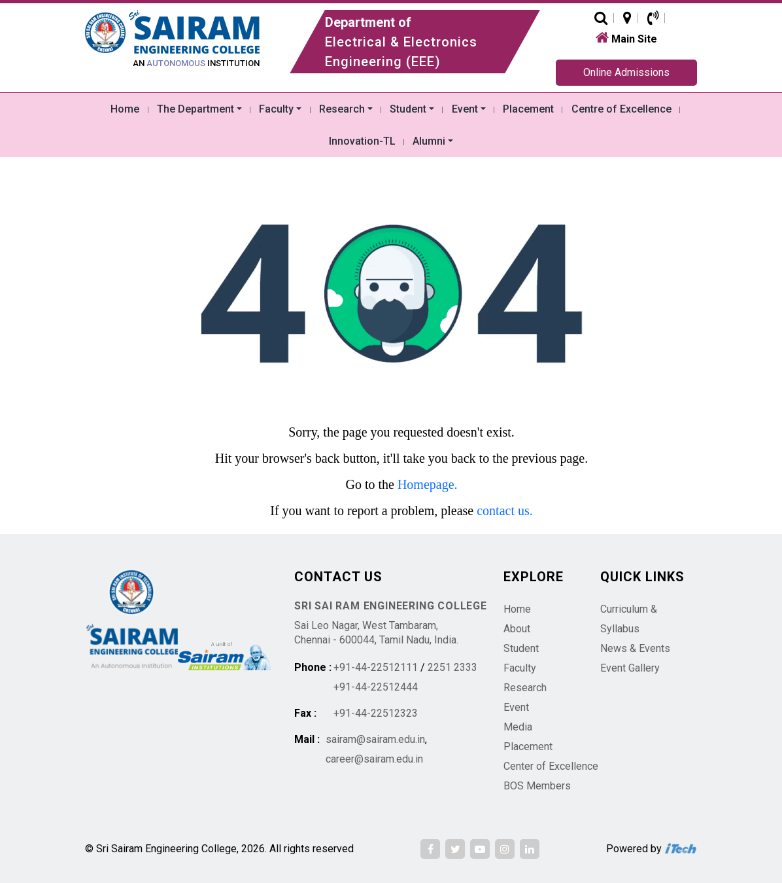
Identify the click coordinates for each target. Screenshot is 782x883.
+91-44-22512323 (375, 713)
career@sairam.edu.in (374, 759)
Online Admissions (626, 72)
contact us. (505, 510)
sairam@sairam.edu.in (375, 739)
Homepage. (428, 484)
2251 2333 (452, 667)
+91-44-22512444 (375, 687)
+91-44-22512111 (375, 667)
